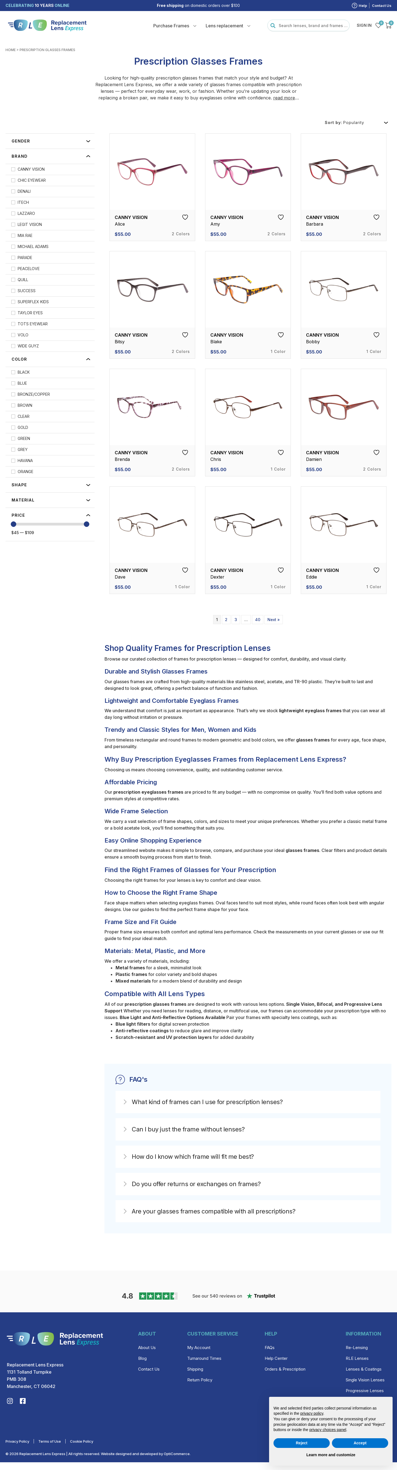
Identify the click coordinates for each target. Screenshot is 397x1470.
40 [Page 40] (257, 619)
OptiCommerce (177, 1461)
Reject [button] (301, 1443)
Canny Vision (131, 217)
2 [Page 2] (226, 619)
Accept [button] (360, 1443)
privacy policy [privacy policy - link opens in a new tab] (311, 1413)
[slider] (13, 524)
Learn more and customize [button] (330, 1455)
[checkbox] (50, 169)
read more (284, 98)
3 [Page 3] (236, 619)
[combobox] (308, 25)
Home (11, 50)
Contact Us (381, 5)
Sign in (364, 25)
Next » (273, 619)
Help (363, 5)
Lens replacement (224, 25)
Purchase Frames (171, 25)
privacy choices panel (327, 1429)
